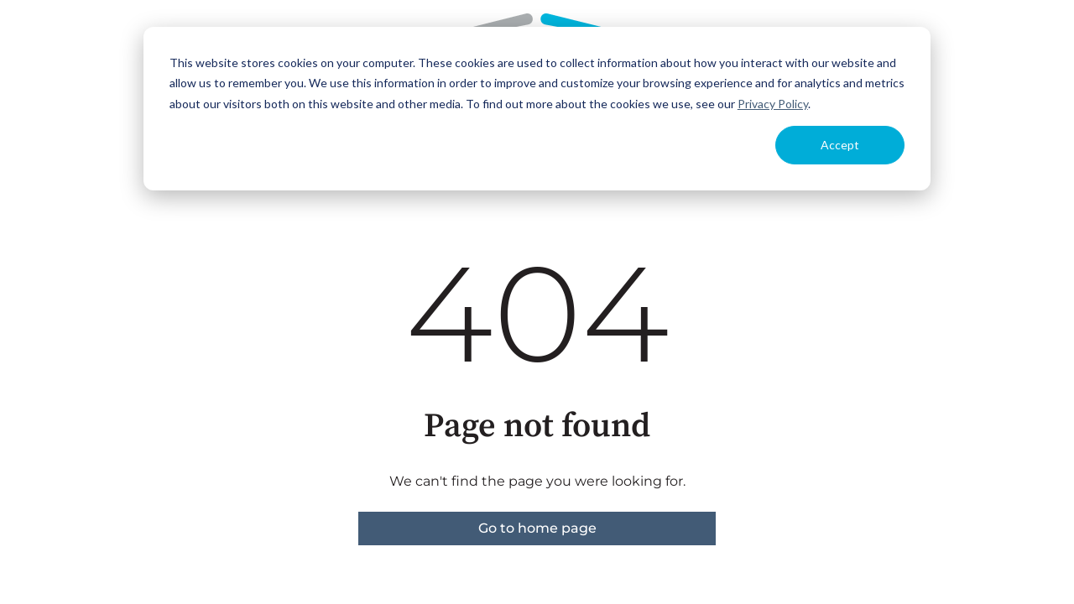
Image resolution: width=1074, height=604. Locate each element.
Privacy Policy (773, 103)
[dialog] (537, 108)
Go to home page (537, 528)
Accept (840, 145)
